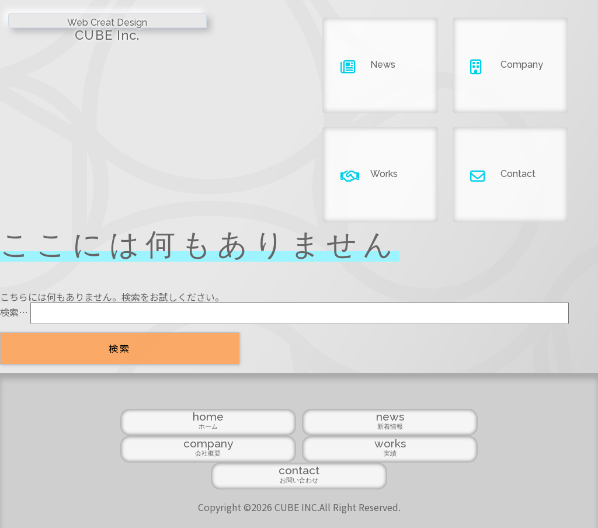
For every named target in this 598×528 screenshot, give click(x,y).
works (385, 469)
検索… (14, 312)
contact (471, 469)
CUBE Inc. (74, 33)
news (213, 469)
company (299, 469)
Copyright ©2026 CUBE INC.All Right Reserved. (299, 499)
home (127, 469)
